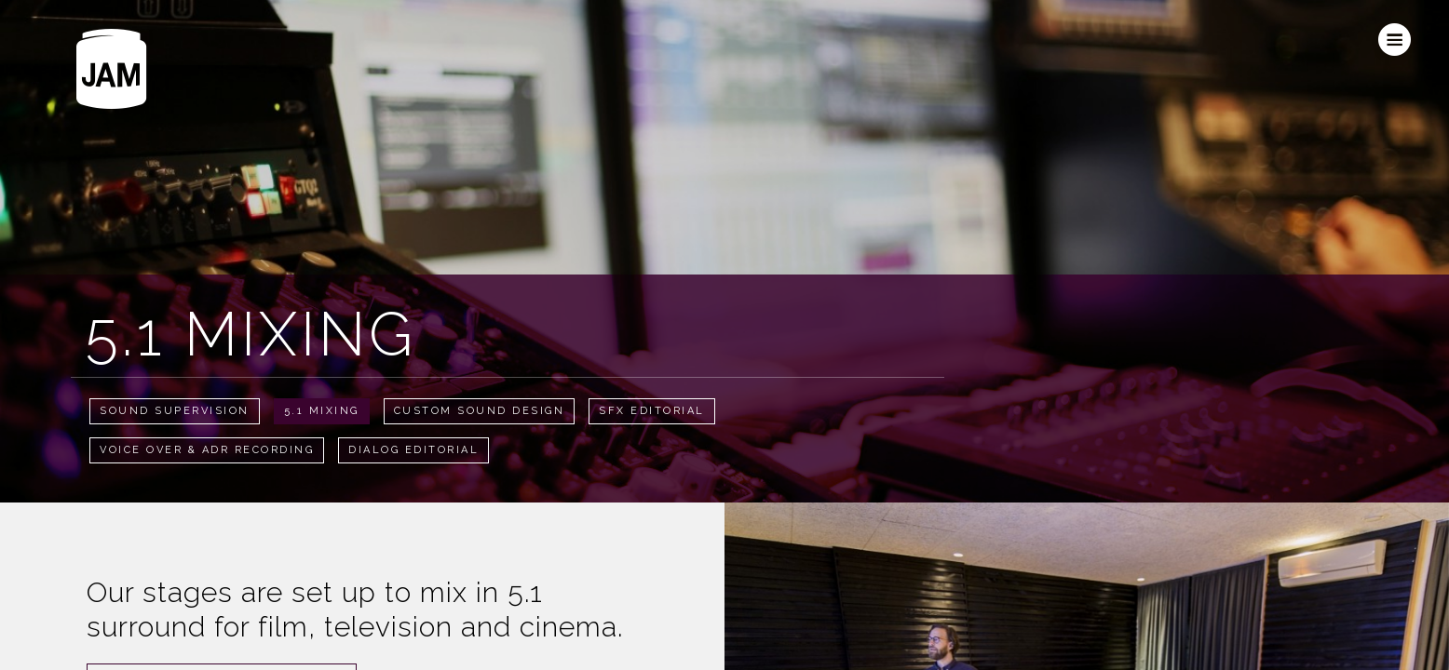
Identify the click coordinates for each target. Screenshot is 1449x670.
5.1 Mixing (321, 411)
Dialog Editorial (413, 450)
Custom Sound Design (479, 411)
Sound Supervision (175, 411)
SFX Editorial (652, 411)
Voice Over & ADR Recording (207, 450)
